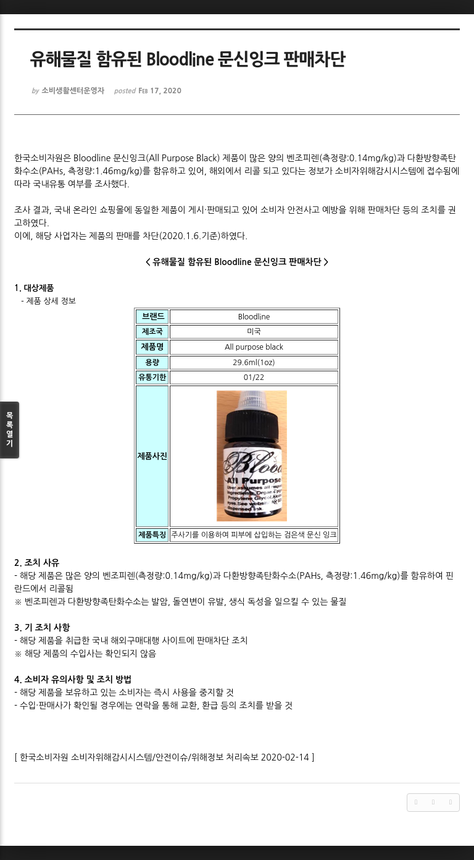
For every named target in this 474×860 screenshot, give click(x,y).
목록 (9, 430)
